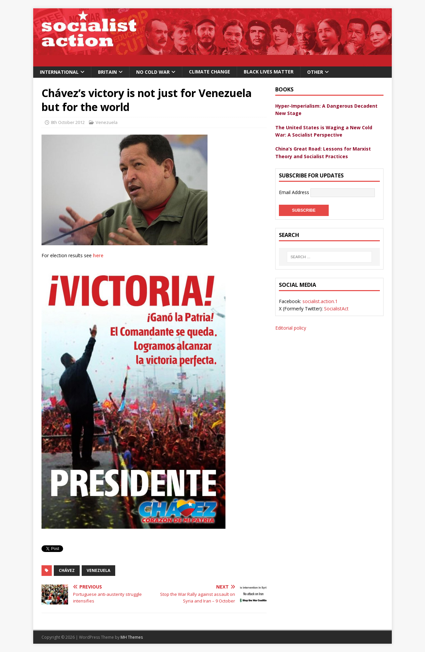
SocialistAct (336, 308)
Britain (107, 72)
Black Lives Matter (269, 71)
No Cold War (153, 72)
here (98, 255)
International (59, 72)
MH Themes (132, 637)
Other (315, 72)
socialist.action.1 (320, 301)
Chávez (67, 570)
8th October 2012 (68, 122)
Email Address (294, 192)
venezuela (98, 570)
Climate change (209, 71)
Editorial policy (290, 328)
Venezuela (107, 122)
